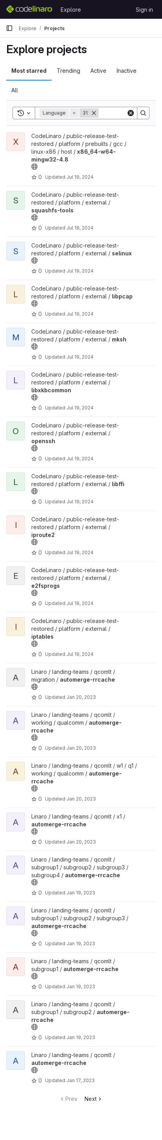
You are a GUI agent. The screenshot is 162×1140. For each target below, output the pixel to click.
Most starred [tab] (29, 70)
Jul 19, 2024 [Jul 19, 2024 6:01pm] (80, 603)
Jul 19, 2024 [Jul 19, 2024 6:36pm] (80, 177)
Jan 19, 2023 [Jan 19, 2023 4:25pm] (81, 893)
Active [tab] (98, 70)
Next (94, 1098)
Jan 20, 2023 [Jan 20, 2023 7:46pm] (81, 842)
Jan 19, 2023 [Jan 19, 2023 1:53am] (81, 1037)
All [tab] (14, 90)
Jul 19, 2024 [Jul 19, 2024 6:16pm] (80, 228)
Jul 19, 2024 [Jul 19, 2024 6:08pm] (80, 501)
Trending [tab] (68, 70)
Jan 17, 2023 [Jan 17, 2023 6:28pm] (81, 1080)
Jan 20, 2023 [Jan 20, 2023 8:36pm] (81, 748)
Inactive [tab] (127, 70)
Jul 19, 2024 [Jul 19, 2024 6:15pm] (80, 271)
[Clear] (130, 113)
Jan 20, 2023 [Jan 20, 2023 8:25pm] (81, 799)
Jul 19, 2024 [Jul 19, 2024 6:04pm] (80, 552)
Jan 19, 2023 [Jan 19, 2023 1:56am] (81, 986)
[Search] (143, 113)
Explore (71, 9)
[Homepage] (29, 9)
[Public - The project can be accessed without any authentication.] (34, 166)
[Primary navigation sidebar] (9, 28)
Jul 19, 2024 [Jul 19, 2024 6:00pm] (80, 654)
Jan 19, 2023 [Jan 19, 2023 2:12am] (81, 943)
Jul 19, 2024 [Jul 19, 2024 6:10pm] (80, 408)
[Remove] (94, 113)
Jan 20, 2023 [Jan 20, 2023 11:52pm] (81, 697)
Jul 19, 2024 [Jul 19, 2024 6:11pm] (80, 314)
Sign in (144, 9)
